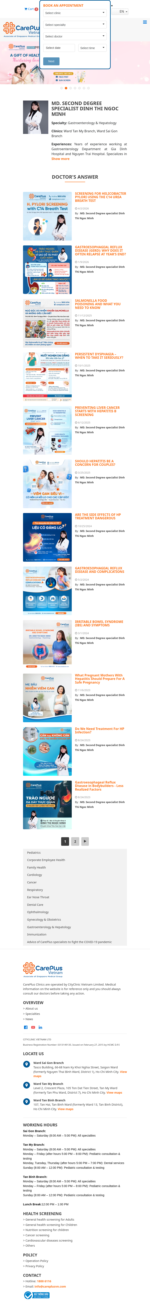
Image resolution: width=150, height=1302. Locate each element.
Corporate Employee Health (46, 860)
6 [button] (84, 88)
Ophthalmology (38, 912)
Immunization (36, 934)
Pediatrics (34, 853)
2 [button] (66, 88)
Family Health (36, 867)
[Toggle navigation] (145, 22)
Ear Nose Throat (38, 897)
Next (51, 61)
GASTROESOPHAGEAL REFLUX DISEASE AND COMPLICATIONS (99, 570)
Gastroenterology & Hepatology (49, 927)
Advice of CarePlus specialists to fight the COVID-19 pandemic (69, 942)
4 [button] (75, 88)
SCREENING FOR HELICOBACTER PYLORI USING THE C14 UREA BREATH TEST (100, 197)
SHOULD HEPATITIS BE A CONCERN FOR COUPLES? (95, 463)
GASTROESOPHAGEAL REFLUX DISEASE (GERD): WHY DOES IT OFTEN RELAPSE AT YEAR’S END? (100, 250)
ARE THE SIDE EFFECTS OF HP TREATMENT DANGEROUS (98, 516)
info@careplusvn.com (50, 1286)
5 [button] (79, 88)
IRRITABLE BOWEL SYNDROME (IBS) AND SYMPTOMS (99, 623)
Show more (61, 158)
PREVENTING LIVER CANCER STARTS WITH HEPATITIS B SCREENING (97, 411)
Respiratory (35, 890)
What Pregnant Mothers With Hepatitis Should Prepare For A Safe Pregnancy (100, 679)
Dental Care (35, 905)
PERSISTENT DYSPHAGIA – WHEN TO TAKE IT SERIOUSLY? (99, 356)
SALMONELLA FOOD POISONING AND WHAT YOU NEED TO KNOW (98, 304)
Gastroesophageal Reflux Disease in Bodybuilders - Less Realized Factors (99, 786)
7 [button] (88, 88)
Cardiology (34, 875)
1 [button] (61, 88)
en (118, 11)
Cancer (32, 882)
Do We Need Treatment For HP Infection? (99, 730)
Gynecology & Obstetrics (44, 919)
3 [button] (70, 88)
